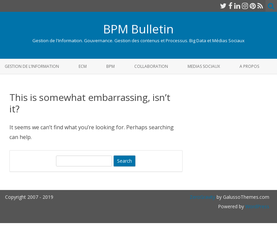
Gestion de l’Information (32, 66)
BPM (110, 66)
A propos (249, 66)
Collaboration (151, 66)
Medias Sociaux (204, 66)
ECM (83, 66)
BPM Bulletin (138, 28)
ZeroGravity (202, 197)
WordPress (256, 206)
